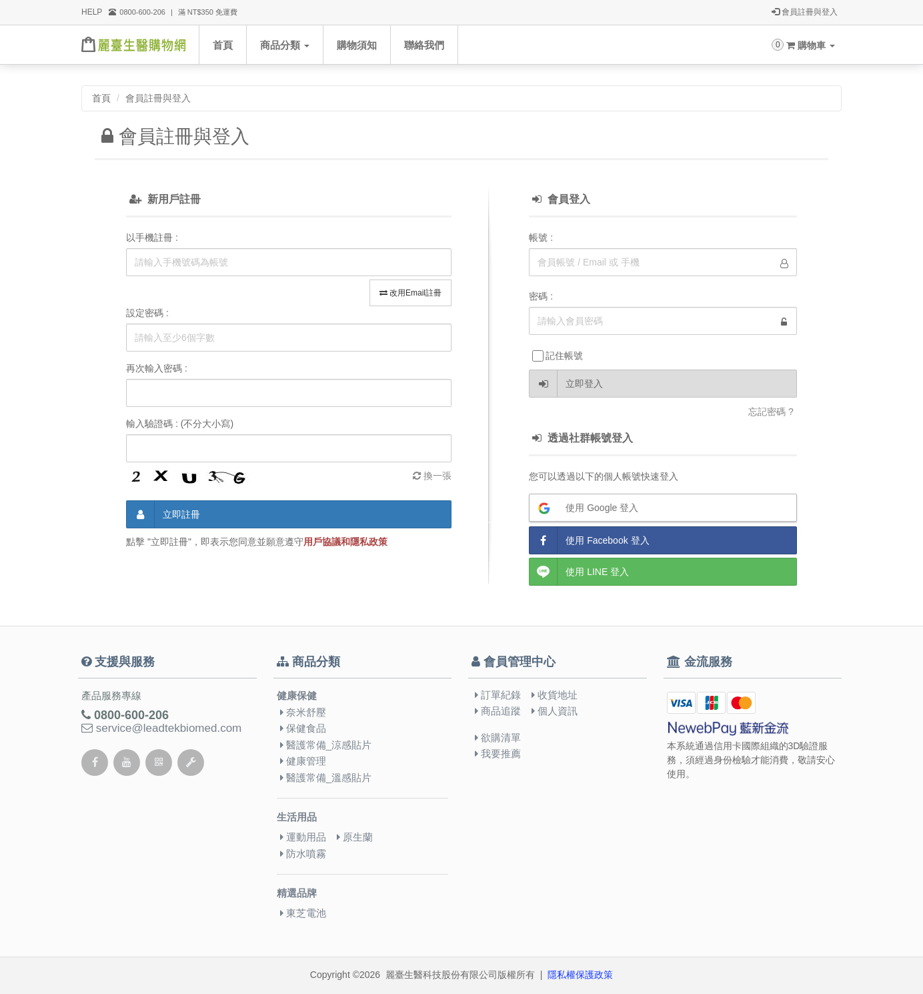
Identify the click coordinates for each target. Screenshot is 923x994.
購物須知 (357, 45)
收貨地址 (555, 694)
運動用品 (303, 837)
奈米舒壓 (303, 712)
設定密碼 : (147, 313)
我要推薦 (498, 753)
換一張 (432, 475)
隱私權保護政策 (580, 974)
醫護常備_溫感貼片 (326, 777)
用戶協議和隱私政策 (345, 541)
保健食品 (303, 728)
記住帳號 (557, 356)
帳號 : (541, 237)
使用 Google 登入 (584, 508)
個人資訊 (555, 710)
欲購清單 (498, 737)
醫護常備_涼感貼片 (326, 745)
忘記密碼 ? (771, 411)
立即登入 (566, 383)
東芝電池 (303, 913)
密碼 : (541, 296)
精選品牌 (297, 893)
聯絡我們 (424, 45)
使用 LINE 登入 (579, 571)
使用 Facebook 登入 (589, 540)
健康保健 (297, 695)
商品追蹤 (498, 710)
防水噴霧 (303, 853)
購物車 (810, 45)
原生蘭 (355, 837)
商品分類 (284, 45)
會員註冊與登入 (805, 12)
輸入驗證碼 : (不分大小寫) (179, 423)
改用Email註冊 (410, 293)
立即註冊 (163, 514)
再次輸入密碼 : (156, 368)
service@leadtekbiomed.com (161, 728)
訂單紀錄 (498, 694)
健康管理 (303, 761)
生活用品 (297, 817)
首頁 (223, 45)
